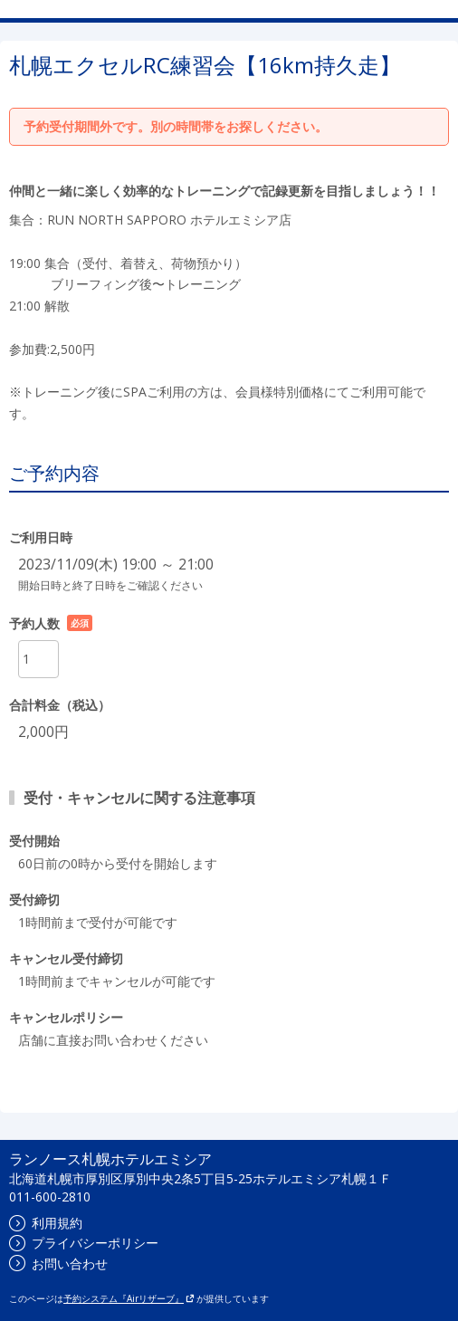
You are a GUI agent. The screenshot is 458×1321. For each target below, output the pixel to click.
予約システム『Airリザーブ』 (129, 1298)
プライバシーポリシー (83, 1242)
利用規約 (45, 1222)
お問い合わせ (58, 1263)
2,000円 (43, 732)
